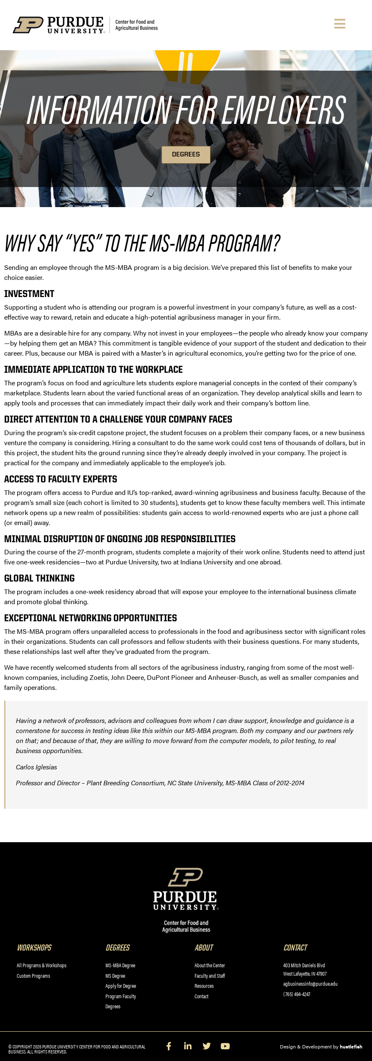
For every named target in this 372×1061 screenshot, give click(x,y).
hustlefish (351, 1046)
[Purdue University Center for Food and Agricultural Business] (99, 25)
